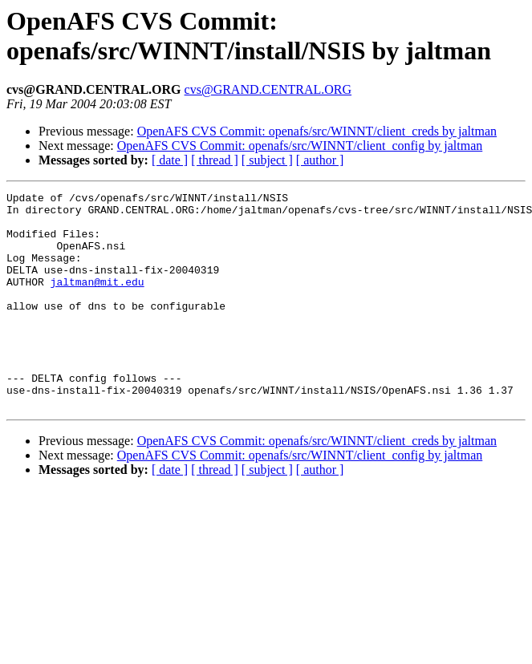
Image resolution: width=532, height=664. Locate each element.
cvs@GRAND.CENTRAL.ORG (268, 89)
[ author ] (320, 160)
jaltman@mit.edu (97, 301)
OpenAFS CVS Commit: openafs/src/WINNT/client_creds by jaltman (317, 131)
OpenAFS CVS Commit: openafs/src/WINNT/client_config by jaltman (300, 145)
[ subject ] (267, 160)
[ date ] (170, 160)
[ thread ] (214, 160)
